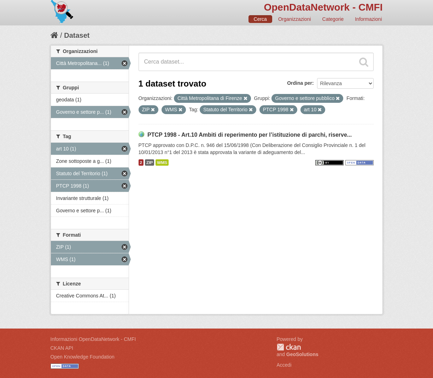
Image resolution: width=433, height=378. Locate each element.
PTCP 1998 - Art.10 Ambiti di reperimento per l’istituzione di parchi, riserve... (249, 135)
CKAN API (62, 348)
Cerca (260, 19)
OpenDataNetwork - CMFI (323, 7)
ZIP (149, 162)
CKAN (289, 347)
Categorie (333, 19)
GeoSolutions (302, 354)
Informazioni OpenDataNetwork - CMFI (93, 339)
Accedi (284, 365)
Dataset (76, 35)
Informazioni (368, 19)
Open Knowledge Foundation (83, 357)
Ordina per (299, 83)
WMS (162, 162)
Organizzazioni (294, 19)
